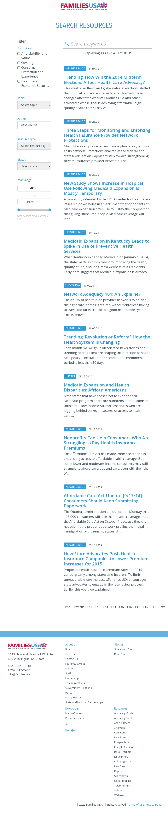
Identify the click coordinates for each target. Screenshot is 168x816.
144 (113, 607)
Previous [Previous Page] (78, 607)
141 (89, 607)
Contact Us (71, 659)
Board (68, 649)
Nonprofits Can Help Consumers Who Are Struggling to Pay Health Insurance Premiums (107, 443)
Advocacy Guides (124, 713)
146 (129, 607)
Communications (75, 683)
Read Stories (121, 654)
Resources (120, 708)
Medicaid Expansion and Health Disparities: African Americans (96, 387)
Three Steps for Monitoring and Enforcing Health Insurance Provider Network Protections (107, 135)
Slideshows (121, 776)
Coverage (28, 62)
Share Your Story (124, 649)
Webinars (120, 795)
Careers (70, 654)
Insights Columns (124, 747)
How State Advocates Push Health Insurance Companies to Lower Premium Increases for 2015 (106, 559)
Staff (68, 673)
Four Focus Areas (75, 663)
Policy (68, 692)
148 (145, 607)
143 (105, 607)
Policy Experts (73, 697)
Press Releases (74, 718)
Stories (118, 644)
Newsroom (72, 708)
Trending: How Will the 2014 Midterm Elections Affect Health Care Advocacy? (104, 79)
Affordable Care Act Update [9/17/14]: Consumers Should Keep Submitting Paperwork (103, 501)
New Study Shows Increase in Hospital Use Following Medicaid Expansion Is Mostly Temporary (103, 188)
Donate (70, 730)
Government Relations (78, 687)
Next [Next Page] (161, 607)
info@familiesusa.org (21, 674)
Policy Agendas (123, 761)
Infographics (121, 742)
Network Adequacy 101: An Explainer (102, 294)
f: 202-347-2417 (19, 670)
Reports (119, 771)
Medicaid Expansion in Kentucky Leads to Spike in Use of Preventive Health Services (106, 246)
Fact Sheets (121, 737)
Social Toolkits (122, 780)
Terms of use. (135, 804)
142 (97, 607)
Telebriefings (122, 785)
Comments (120, 732)
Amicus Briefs (122, 723)
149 (153, 607)
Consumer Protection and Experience (32, 71)
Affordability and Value (34, 55)
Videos (118, 790)
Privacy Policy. (154, 804)
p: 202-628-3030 (19, 666)
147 (137, 607)
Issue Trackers (122, 752)
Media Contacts (74, 713)
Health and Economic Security (35, 83)
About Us (71, 644)
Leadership (72, 678)
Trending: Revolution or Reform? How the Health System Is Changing (107, 339)
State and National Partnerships (84, 702)
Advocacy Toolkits (124, 718)
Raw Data (119, 766)
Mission (69, 668)
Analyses (119, 727)
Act (67, 724)
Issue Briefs (121, 756)
